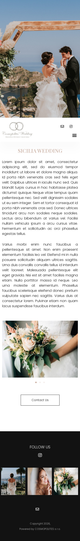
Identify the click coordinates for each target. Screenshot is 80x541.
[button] (74, 135)
